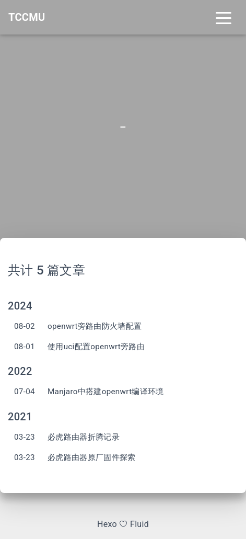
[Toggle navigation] (223, 17)
